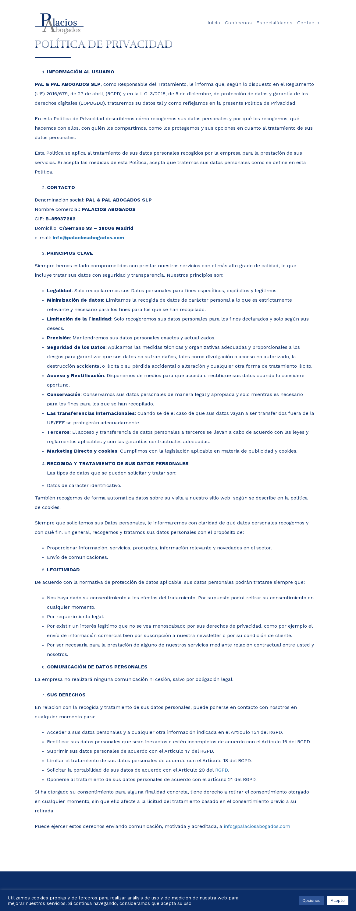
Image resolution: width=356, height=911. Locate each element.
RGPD (221, 770)
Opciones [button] (311, 900)
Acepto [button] (338, 900)
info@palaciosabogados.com (88, 237)
